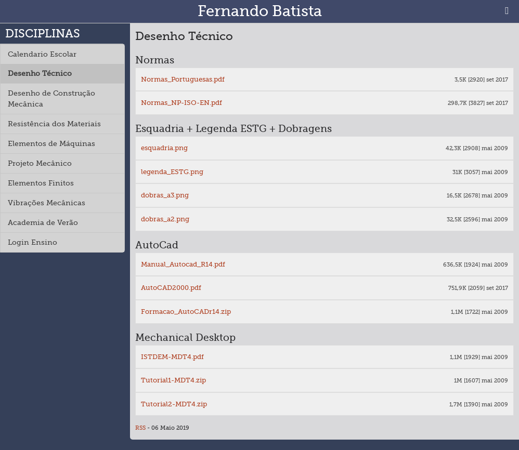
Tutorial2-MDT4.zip (174, 404)
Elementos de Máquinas (51, 143)
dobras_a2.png (165, 219)
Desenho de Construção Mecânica (51, 98)
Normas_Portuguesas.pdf (183, 79)
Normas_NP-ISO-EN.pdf (181, 103)
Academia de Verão (43, 222)
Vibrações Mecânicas (46, 202)
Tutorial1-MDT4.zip (173, 380)
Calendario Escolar (42, 54)
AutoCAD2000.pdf (171, 288)
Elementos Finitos (41, 183)
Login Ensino (32, 242)
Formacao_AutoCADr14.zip (186, 311)
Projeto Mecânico (40, 163)
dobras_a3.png (165, 195)
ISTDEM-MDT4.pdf (172, 357)
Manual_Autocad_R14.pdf (183, 264)
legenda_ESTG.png (172, 172)
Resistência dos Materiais (54, 124)
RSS (140, 428)
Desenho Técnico (40, 73)
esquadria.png (164, 148)
